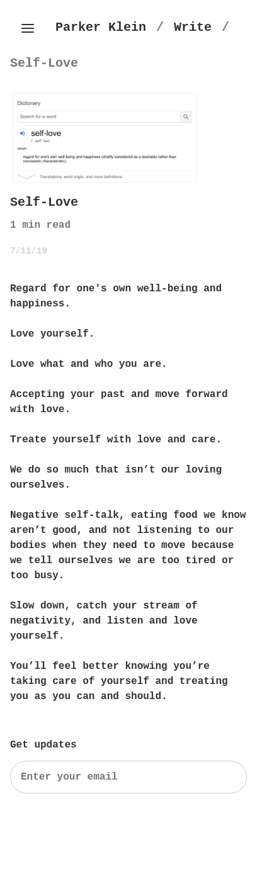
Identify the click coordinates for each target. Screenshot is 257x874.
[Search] (128, 777)
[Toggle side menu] (27, 28)
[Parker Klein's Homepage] (100, 27)
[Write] (193, 27)
